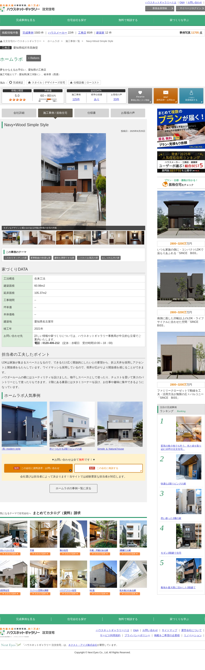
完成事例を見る (25, 20)
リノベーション (193, 635)
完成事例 (28, 32)
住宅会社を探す (76, 20)
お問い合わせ (195, 2)
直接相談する (191, 99)
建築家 (100, 32)
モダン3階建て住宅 (171, 552)
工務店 (82, 32)
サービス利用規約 (110, 635)
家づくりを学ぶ (179, 20)
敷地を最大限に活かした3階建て (178, 587)
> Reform (33, 58)
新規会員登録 (160, 8)
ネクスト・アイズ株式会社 (82, 645)
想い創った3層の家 (171, 518)
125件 (76, 99)
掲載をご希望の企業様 (167, 635)
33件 (116, 99)
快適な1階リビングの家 (173, 483)
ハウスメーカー (57, 32)
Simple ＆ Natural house (120, 447)
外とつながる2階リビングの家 (72, 447)
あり (96, 99)
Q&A (181, 2)
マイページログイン (190, 8)
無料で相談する (128, 20)
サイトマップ (169, 630)
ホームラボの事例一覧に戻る (73, 488)
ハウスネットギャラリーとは (160, 2)
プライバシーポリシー (137, 635)
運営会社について (191, 630)
